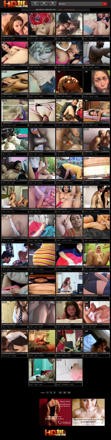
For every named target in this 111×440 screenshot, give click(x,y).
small (14, 154)
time (90, 298)
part (40, 211)
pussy (41, 154)
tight (36, 154)
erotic (69, 355)
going (91, 38)
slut (36, 211)
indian (36, 38)
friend (9, 125)
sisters (69, 38)
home (13, 269)
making (68, 327)
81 (60, 392)
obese (64, 211)
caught (41, 269)
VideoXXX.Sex (7, 36)
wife (13, 183)
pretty (41, 327)
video (96, 125)
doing (12, 38)
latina (96, 96)
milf (15, 96)
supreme (96, 211)
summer (91, 183)
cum (13, 211)
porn (96, 38)
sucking (64, 240)
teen (4, 38)
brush (36, 67)
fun (8, 38)
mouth (91, 96)
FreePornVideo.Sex (9, 180)
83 (69, 392)
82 (65, 392)
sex (41, 38)
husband (70, 183)
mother (91, 355)
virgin (41, 125)
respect (41, 355)
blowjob (9, 96)
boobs (98, 183)
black (63, 38)
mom (95, 298)
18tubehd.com (7, 123)
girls (63, 125)
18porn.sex (33, 36)
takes (69, 298)
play (8, 269)
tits (68, 67)
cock (90, 240)
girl (36, 183)
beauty (14, 355)
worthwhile (65, 384)
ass (63, 327)
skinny (91, 67)
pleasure (69, 96)
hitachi (41, 96)
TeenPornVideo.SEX (36, 123)
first (8, 67)
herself (97, 67)
